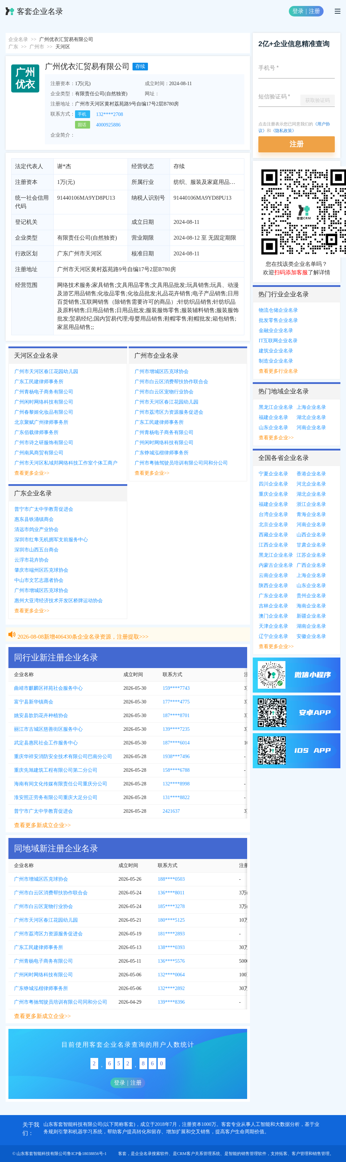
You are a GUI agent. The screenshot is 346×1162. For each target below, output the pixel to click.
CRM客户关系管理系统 (198, 1153)
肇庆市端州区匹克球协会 (41, 570)
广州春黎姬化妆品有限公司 (43, 412)
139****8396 (171, 1002)
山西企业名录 (311, 534)
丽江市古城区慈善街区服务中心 (48, 729)
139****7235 (176, 729)
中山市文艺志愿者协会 (38, 580)
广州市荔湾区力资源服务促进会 (169, 412)
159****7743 (176, 688)
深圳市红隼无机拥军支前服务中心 (51, 539)
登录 (298, 11)
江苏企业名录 (311, 555)
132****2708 (109, 114)
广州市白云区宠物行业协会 (164, 391)
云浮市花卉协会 (31, 560)
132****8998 (176, 783)
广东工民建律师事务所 (38, 381)
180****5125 (171, 920)
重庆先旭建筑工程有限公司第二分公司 (55, 770)
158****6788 (176, 770)
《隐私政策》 (283, 130)
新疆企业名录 (311, 616)
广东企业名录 (273, 595)
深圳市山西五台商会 (36, 549)
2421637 (171, 811)
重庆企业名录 (273, 494)
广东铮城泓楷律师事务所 (162, 452)
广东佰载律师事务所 (36, 432)
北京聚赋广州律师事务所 (41, 422)
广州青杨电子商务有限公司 (43, 391)
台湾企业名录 (273, 514)
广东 (13, 46)
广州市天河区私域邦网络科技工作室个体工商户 (65, 463)
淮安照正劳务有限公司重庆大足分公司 (55, 797)
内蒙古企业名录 (276, 565)
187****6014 (176, 742)
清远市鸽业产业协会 (36, 529)
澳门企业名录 (273, 616)
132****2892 (171, 988)
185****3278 (171, 906)
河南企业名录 (311, 427)
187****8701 (176, 715)
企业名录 (18, 39)
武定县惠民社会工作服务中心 (46, 742)
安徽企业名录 (311, 636)
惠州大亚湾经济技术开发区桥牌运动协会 (58, 600)
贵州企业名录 (311, 595)
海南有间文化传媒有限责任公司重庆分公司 (60, 783)
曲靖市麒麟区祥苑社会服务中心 (48, 688)
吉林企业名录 (273, 605)
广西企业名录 (311, 565)
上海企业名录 (311, 407)
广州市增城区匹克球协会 (162, 371)
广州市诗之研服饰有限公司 (43, 442)
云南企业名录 (273, 575)
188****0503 (171, 879)
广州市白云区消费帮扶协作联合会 (171, 381)
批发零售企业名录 (278, 320)
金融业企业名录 (276, 330)
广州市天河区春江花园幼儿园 (46, 371)
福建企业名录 (273, 417)
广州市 (36, 46)
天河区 (62, 46)
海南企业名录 (311, 605)
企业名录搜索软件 (152, 1153)
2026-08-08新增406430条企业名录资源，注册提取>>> (83, 629)
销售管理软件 (253, 1153)
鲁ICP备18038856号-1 (87, 1153)
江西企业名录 (273, 545)
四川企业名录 (273, 484)
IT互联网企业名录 (278, 340)
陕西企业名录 (273, 585)
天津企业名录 (273, 626)
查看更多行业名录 (278, 371)
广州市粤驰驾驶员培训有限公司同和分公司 (181, 463)
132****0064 (171, 974)
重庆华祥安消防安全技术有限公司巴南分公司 (63, 756)
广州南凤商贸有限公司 (38, 452)
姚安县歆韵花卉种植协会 (41, 715)
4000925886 (108, 125)
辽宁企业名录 (273, 636)
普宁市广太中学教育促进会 (43, 509)
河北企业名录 (311, 484)
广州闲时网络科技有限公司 (43, 402)
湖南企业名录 (311, 626)
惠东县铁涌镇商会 (34, 519)
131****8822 (176, 797)
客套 (122, 1153)
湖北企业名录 (311, 417)
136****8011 (171, 892)
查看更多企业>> (31, 473)
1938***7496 (176, 756)
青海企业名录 (311, 514)
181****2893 (171, 933)
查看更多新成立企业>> (42, 825)
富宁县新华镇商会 (33, 701)
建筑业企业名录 (276, 350)
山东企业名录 (273, 427)
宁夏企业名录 (273, 473)
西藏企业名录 (273, 534)
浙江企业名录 (311, 504)
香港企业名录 (311, 473)
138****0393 (171, 947)
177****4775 (176, 701)
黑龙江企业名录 (276, 407)
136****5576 (171, 961)
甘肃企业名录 (311, 545)
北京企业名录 (273, 524)
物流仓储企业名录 (278, 310)
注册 (314, 11)
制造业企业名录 (276, 361)
